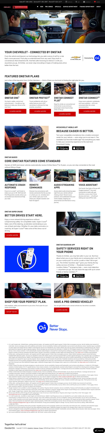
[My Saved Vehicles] (96, 2)
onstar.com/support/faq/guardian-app (18, 402)
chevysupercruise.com (14, 394)
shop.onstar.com (84, 362)
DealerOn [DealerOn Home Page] (30, 428)
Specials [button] (58, 7)
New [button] (41, 7)
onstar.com (80, 352)
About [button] (98, 7)
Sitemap (36, 428)
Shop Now (11, 312)
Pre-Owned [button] (49, 7)
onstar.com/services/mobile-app (66, 376)
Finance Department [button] (87, 7)
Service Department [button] (70, 7)
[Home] (37, 6)
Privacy (41, 428)
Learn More (15, 111)
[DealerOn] (10, 428)
